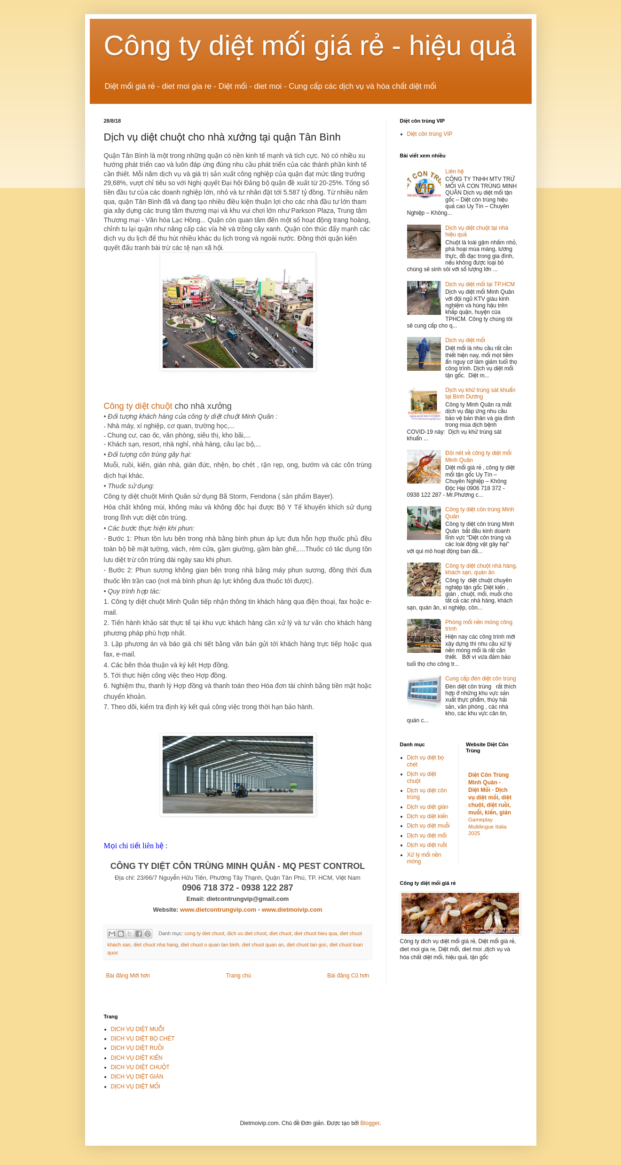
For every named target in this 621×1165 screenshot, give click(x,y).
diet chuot (280, 933)
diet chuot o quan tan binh (210, 944)
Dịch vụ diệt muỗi (428, 825)
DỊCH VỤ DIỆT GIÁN (137, 1076)
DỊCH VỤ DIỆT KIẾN (137, 1058)
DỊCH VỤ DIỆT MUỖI (138, 1029)
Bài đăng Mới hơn (128, 975)
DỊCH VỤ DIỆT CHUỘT (140, 1067)
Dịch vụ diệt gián (427, 807)
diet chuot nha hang (156, 944)
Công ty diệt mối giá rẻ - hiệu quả (310, 45)
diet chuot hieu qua (315, 933)
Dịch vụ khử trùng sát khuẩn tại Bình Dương (480, 393)
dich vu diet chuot (247, 933)
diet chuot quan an (263, 944)
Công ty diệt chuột (138, 406)
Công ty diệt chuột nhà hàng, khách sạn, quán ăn (481, 569)
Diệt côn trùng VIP (430, 134)
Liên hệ (454, 171)
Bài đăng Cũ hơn (348, 975)
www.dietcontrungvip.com (218, 909)
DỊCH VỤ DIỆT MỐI (135, 1086)
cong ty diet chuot (204, 933)
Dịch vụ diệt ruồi (427, 845)
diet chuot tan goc (307, 944)
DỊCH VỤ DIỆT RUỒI (137, 1048)
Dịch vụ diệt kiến (427, 816)
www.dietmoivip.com (292, 909)
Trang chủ (238, 975)
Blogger (370, 1123)
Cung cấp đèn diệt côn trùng (480, 678)
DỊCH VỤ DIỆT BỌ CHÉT (143, 1038)
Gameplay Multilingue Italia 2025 (487, 827)
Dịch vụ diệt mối (465, 340)
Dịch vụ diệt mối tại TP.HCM (480, 284)
